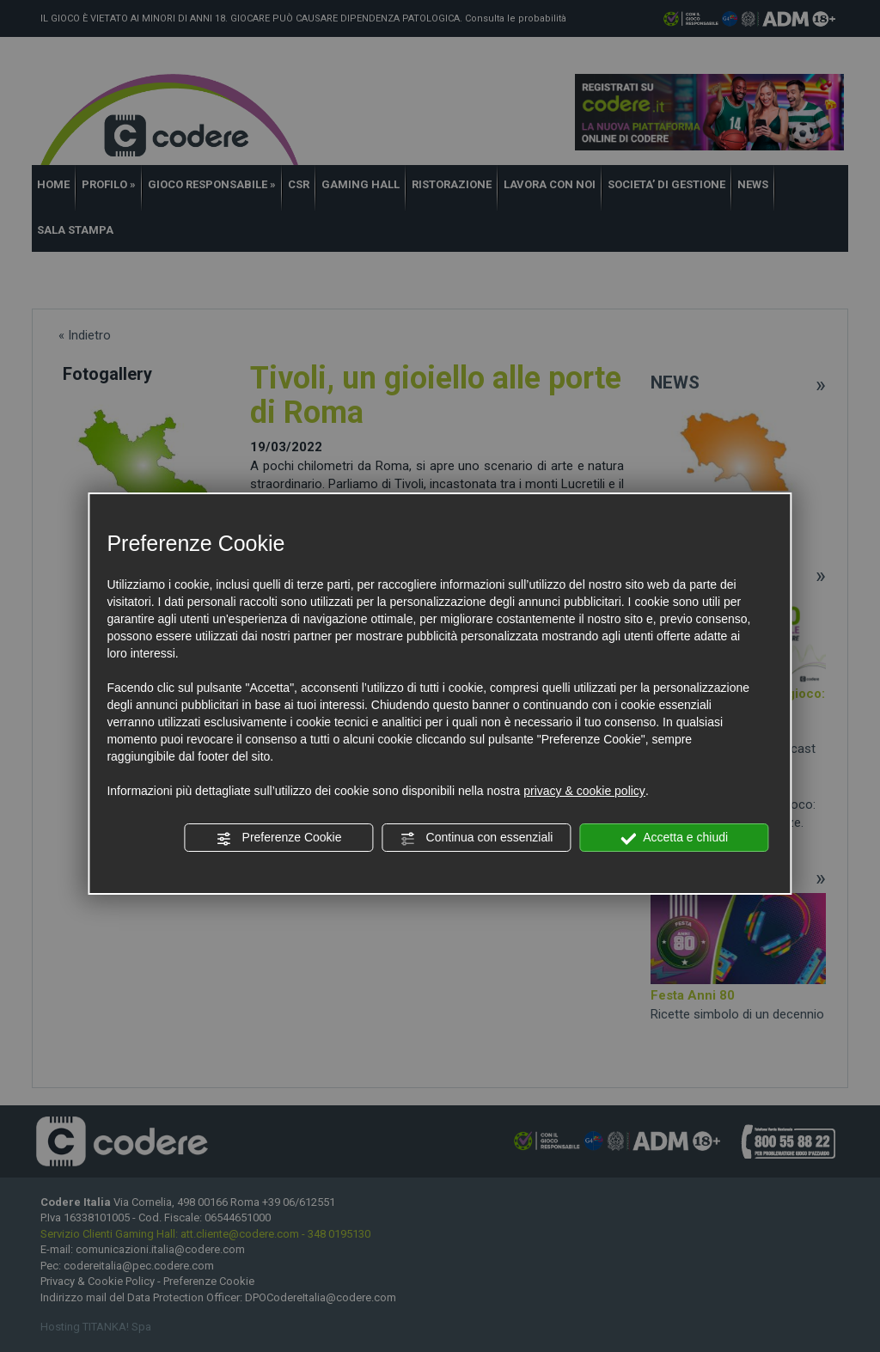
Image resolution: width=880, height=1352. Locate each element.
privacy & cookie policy (584, 791)
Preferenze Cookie (279, 838)
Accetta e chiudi (674, 838)
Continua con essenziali (476, 838)
